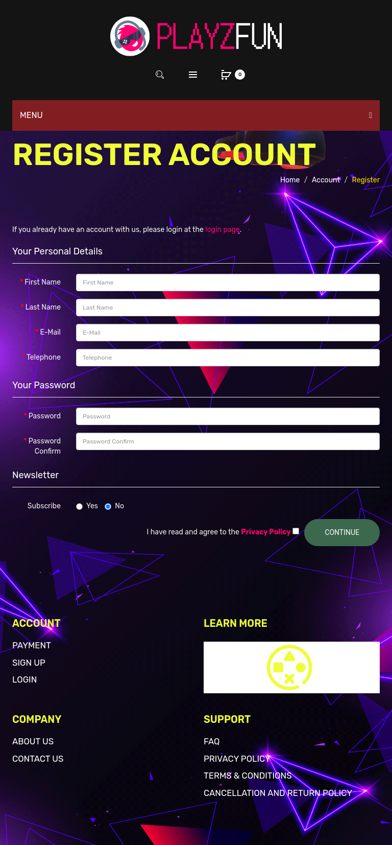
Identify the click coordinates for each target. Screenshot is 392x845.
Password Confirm (45, 446)
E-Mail (50, 332)
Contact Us (37, 759)
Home (290, 180)
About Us (33, 741)
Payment (31, 645)
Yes (87, 506)
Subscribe (44, 506)
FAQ (211, 741)
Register (366, 180)
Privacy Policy (237, 759)
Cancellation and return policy (278, 793)
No (114, 506)
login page (222, 229)
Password (45, 416)
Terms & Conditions (248, 775)
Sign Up (28, 663)
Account (326, 180)
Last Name (43, 307)
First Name (42, 282)
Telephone (44, 357)
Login (24, 679)
